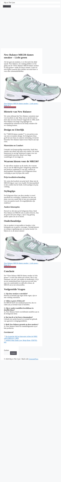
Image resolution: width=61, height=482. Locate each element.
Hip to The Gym (9, 2)
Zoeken (6, 350)
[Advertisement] (19, 27)
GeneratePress (33, 359)
